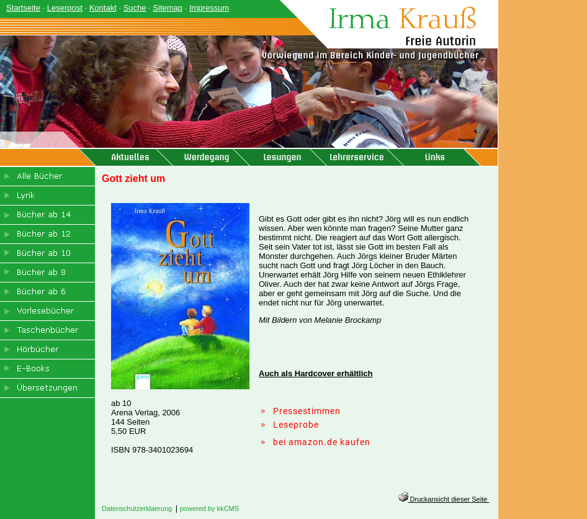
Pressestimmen (307, 411)
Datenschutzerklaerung (137, 508)
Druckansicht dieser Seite (444, 499)
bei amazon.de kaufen (321, 442)
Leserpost (65, 7)
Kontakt (103, 7)
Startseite (23, 7)
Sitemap (167, 7)
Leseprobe (296, 425)
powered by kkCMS (209, 508)
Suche (134, 7)
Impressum (209, 7)
